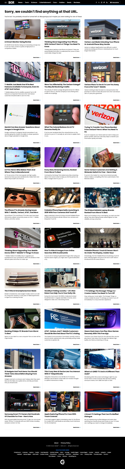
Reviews (77, 2)
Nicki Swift (35, 454)
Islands (97, 452)
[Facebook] (96, 2)
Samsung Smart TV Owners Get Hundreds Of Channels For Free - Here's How (22, 415)
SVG (81, 454)
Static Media (54, 446)
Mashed (19, 454)
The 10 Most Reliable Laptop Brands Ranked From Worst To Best (99, 211)
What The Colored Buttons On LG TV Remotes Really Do (59, 128)
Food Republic (44, 452)
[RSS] (107, 2)
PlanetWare (53, 454)
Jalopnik (103, 452)
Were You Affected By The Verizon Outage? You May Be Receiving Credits (62, 85)
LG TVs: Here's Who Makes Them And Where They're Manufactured (20, 171)
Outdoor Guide (44, 454)
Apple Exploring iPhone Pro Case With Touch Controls (60, 415)
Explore (31, 452)
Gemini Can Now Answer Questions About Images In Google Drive (22, 128)
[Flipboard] (104, 2)
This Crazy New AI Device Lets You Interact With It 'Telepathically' (62, 372)
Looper (109, 452)
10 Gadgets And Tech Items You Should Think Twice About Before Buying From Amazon (21, 373)
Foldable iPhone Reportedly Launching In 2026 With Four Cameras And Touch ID (62, 211)
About (56, 443)
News (20, 2)
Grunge (67, 452)
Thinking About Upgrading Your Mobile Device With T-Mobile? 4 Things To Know (22, 251)
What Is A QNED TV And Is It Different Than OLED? (101, 372)
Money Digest (27, 454)
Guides (62, 2)
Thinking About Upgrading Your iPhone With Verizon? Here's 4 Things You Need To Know (62, 44)
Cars (55, 2)
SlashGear (76, 454)
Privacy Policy (65, 443)
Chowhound (17, 452)
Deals (69, 2)
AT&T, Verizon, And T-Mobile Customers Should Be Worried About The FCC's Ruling (62, 332)
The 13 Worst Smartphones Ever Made (20, 291)
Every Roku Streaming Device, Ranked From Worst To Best (61, 171)
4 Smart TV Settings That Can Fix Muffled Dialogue (101, 415)
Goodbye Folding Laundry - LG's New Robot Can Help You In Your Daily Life (60, 292)
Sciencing (61, 454)
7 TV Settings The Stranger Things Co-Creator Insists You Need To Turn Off (100, 292)
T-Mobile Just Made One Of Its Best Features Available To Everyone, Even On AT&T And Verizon (22, 86)
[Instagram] (101, 2)
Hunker (91, 452)
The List (106, 454)
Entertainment (45, 2)
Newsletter (114, 2)
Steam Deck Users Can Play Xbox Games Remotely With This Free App (101, 332)
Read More (36, 57)
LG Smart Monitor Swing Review (18, 42)
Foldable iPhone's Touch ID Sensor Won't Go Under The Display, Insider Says (101, 251)
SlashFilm (68, 454)
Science (34, 2)
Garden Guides (54, 452)
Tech (27, 2)
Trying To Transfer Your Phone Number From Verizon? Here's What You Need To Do (101, 129)
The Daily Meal (98, 454)
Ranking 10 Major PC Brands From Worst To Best (21, 332)
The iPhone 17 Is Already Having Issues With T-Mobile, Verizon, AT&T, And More (21, 211)
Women (65, 456)
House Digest (83, 452)
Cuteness (25, 452)
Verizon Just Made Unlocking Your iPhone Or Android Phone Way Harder (101, 43)
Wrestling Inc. (72, 456)
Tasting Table (88, 454)
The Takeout (52, 456)
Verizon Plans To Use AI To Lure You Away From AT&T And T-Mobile (101, 85)
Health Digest (74, 452)
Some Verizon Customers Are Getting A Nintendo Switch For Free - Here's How (100, 171)
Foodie (37, 452)
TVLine (59, 456)
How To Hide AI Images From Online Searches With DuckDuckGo (59, 251)
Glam (61, 452)
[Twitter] (99, 2)
